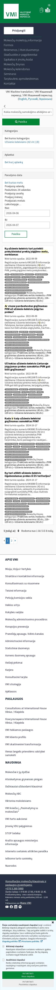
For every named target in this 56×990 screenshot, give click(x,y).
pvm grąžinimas (41, 274)
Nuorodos (10, 866)
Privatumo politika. (31, 941)
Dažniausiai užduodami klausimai (23, 786)
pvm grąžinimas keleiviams (15, 293)
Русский (33, 99)
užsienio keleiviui (35, 280)
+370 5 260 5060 (14, 888)
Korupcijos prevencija (17, 627)
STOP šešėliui (12, 833)
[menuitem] (23, 40)
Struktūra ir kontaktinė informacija (24, 576)
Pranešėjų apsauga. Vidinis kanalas (24, 634)
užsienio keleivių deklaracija (16, 282)
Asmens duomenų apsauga (20, 655)
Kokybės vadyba (14, 612)
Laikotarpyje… (13, 204)
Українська (45, 99)
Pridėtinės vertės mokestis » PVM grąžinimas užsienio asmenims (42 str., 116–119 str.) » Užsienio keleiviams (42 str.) (28, 298)
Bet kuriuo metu (14, 183)
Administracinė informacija (20, 641)
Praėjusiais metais (15, 201)
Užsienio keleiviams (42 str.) (22, 142)
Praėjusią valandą (14, 186)
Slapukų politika (10, 941)
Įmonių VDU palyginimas (18, 826)
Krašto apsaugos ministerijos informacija (21, 842)
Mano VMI (25, 903)
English (23, 99)
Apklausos (11, 691)
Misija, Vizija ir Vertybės (18, 569)
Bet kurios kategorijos (17, 138)
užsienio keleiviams (13, 277)
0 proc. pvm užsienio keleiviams (17, 288)
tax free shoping (17, 274)
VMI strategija (13, 684)
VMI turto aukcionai (16, 819)
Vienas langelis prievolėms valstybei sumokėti (25, 753)
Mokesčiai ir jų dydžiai (17, 772)
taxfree (40, 277)
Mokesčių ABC (13, 794)
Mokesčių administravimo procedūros (26, 619)
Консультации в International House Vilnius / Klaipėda (26, 721)
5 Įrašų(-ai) (11, 531)
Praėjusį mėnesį (14, 197)
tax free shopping (28, 277)
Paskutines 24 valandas (18, 190)
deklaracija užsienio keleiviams (17, 285)
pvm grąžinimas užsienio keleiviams (18, 290)
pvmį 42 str (29, 274)
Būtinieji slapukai (12, 946)
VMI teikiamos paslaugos (19, 730)
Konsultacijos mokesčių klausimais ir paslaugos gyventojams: (25, 883)
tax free (8, 280)
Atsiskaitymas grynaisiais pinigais (24, 779)
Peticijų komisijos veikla (18, 598)
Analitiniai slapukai (13, 959)
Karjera (9, 670)
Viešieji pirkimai (13, 663)
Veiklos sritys (12, 605)
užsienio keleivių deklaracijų (38, 282)
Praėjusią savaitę (14, 193)
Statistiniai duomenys (17, 648)
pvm (7, 274)
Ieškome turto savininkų (18, 858)
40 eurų (30, 350)
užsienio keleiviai (20, 280)
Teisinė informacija (15, 591)
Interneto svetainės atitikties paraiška (26, 851)
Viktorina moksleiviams (18, 801)
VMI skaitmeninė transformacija (23, 744)
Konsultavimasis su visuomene (22, 583)
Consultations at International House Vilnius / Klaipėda (26, 710)
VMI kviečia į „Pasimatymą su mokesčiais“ (21, 810)
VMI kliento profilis (15, 737)
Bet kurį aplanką (14, 162)
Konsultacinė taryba (16, 677)
